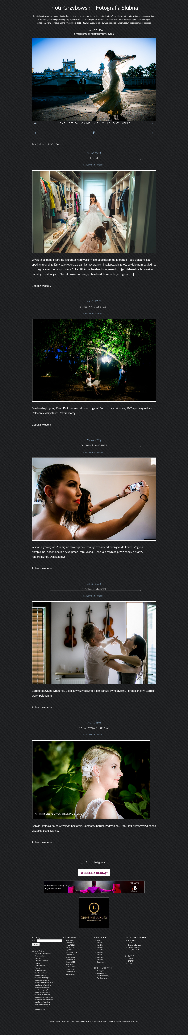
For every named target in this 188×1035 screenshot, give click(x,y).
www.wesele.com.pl (41, 1007)
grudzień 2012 (70, 967)
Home (61, 123)
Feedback (38, 958)
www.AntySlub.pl (40, 975)
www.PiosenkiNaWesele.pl (44, 997)
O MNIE (85, 123)
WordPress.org (102, 978)
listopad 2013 (70, 957)
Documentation (40, 956)
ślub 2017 (98, 313)
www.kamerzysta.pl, (41, 990)
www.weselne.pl (40, 1009)
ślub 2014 (98, 596)
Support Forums (40, 965)
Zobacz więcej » (42, 285)
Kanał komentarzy (103, 975)
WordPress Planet (41, 973)
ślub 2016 (98, 452)
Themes (37, 968)
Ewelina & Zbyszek (94, 306)
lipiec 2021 (69, 940)
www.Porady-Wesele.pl (42, 1002)
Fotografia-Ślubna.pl (41, 961)
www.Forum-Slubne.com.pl (44, 982)
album (99, 940)
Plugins (37, 963)
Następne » (99, 862)
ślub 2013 (98, 735)
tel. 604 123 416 (94, 29)
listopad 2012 (70, 969)
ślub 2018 (98, 165)
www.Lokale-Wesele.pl (42, 992)
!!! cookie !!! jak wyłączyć (43, 953)
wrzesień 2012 (71, 974)
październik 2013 (71, 959)
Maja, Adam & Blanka (135, 950)
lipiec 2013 (69, 964)
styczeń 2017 (70, 947)
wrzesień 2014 (71, 955)
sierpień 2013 (70, 962)
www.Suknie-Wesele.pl (42, 1004)
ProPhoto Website (115, 1021)
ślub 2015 (100, 950)
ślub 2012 (100, 942)
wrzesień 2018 (71, 942)
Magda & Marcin (94, 589)
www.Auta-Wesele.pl (42, 978)
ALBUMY (99, 123)
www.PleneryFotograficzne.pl (44, 999)
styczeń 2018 (70, 945)
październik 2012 (71, 971)
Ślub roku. (100, 962)
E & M (94, 158)
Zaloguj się (100, 971)
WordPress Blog (40, 970)
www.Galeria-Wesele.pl (42, 987)
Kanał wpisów (101, 973)
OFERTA (73, 123)
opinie (126, 123)
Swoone (135, 1021)
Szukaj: (34, 941)
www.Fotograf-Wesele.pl (43, 985)
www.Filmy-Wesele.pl (42, 980)
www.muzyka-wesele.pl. (43, 995)
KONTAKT (113, 123)
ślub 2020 (100, 959)
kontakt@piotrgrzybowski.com (97, 33)
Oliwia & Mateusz (94, 445)
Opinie (130, 963)
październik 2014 (71, 952)
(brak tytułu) (132, 940)
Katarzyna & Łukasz (94, 728)
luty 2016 (69, 950)
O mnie (130, 959)
